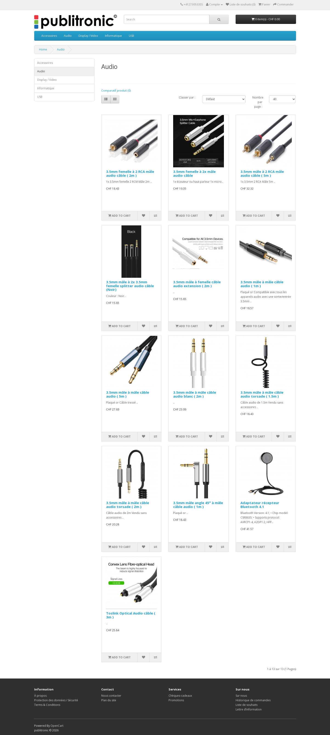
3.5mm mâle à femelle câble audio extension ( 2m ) (197, 284)
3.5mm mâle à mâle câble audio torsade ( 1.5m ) (261, 394)
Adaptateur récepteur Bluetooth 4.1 (259, 504)
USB (131, 36)
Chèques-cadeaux (180, 696)
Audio (68, 36)
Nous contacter (111, 696)
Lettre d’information (249, 709)
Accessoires (49, 36)
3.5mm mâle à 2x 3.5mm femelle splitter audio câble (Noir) (130, 286)
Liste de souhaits (246, 705)
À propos (40, 696)
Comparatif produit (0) (116, 91)
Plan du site (108, 700)
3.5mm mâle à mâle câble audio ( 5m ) (127, 394)
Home (43, 49)
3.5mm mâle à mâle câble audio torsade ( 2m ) (127, 504)
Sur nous (241, 696)
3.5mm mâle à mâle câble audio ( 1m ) (261, 284)
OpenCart (57, 726)
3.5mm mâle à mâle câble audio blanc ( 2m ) (194, 394)
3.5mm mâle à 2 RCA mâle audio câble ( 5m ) (262, 173)
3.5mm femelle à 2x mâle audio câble (194, 173)
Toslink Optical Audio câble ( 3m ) (130, 615)
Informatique (113, 36)
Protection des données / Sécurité (56, 700)
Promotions (176, 700)
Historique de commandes (253, 700)
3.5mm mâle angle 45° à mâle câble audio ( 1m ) (198, 504)
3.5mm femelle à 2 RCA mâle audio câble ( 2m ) (130, 173)
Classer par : (187, 97)
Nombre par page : (257, 102)
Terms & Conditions (47, 705)
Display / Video (88, 36)
